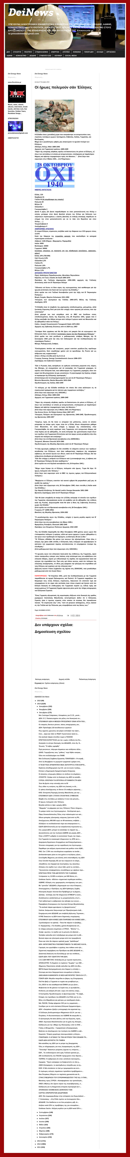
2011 (39, 1147)
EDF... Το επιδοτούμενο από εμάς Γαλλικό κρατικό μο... (59, 1053)
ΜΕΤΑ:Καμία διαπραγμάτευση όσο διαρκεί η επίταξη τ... (60, 969)
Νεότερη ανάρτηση (42, 679)
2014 (39, 704)
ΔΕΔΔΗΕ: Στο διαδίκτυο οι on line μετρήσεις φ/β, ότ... (59, 1102)
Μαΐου (41, 1125)
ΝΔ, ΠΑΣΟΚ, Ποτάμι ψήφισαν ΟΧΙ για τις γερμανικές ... (59, 1003)
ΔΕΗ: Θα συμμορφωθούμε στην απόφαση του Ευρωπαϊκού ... (62, 1096)
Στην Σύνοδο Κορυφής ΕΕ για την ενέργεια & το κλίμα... (59, 861)
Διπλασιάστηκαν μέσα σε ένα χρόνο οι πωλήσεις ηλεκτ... (60, 854)
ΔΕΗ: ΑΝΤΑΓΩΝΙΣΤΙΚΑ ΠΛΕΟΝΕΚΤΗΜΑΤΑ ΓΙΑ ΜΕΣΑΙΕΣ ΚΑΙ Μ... (63, 944)
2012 (39, 1144)
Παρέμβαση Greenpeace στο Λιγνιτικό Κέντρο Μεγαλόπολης (61, 904)
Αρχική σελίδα (64, 679)
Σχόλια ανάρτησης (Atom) (54, 683)
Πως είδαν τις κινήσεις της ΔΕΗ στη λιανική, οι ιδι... (58, 786)
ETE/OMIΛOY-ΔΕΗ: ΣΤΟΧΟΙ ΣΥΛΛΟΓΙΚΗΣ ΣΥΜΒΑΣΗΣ (59, 796)
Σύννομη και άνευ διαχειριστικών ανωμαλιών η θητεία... (60, 972)
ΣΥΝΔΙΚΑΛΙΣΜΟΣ (41, 52)
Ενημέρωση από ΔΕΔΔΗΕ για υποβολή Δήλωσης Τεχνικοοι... (62, 913)
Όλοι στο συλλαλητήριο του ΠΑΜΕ (52, 755)
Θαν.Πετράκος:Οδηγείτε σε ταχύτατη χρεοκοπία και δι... (59, 1074)
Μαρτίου (42, 1131)
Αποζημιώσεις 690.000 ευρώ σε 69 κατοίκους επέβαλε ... (60, 820)
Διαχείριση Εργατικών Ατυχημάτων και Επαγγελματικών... (60, 842)
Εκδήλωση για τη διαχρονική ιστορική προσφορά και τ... (60, 1087)
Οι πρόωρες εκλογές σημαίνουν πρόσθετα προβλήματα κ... (61, 1071)
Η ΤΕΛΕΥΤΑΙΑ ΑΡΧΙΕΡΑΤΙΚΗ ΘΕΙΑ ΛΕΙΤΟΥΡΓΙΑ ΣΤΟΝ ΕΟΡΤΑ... (62, 765)
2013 (39, 1141)
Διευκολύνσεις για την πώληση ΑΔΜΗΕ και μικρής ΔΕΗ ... (60, 833)
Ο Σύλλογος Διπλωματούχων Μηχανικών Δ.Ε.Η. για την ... (60, 1012)
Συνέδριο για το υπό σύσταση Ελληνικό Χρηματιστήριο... (60, 1006)
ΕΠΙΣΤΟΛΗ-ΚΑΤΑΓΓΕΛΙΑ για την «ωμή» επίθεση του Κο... (60, 740)
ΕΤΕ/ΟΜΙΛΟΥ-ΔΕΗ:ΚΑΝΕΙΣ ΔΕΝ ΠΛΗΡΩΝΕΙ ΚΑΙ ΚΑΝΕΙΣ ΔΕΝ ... (62, 919)
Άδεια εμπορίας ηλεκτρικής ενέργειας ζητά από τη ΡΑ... (59, 817)
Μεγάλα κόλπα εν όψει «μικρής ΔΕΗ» (53, 805)
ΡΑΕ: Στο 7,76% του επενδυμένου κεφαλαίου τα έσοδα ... (60, 851)
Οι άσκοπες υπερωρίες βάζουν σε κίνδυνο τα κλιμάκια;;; (60, 774)
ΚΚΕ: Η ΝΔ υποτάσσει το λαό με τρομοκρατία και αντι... (59, 1068)
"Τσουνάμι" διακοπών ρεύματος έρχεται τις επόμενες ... (59, 1049)
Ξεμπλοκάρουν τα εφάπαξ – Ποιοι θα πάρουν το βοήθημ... (60, 923)
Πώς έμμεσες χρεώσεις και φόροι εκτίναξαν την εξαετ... (59, 731)
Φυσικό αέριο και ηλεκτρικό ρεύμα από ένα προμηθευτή (60, 938)
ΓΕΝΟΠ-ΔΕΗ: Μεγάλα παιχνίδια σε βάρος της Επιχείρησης (61, 978)
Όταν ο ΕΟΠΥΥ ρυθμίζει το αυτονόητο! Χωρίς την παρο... (60, 836)
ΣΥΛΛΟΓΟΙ (17, 52)
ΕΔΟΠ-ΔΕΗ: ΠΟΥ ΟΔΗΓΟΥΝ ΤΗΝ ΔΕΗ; (53, 957)
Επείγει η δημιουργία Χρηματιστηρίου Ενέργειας (57, 771)
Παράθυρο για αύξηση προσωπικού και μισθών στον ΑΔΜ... (61, 848)
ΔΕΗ (8, 52)
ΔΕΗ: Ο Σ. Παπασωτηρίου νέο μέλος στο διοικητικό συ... (60, 718)
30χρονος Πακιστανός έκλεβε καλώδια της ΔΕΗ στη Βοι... (60, 966)
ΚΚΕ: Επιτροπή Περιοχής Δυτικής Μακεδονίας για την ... (60, 793)
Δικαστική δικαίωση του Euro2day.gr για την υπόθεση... (60, 954)
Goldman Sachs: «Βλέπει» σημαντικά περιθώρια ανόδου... (61, 879)
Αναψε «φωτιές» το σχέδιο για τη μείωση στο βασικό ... (59, 932)
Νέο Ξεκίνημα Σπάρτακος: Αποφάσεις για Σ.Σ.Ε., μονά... (59, 715)
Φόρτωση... (39, 77)
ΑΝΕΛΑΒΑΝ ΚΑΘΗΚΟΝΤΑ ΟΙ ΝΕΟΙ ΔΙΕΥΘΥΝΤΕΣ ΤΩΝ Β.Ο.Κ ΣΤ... (63, 975)
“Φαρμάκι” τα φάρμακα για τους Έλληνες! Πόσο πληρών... (61, 808)
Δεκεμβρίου (43, 706)
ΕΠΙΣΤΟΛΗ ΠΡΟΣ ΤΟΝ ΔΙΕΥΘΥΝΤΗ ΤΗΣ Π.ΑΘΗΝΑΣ (58, 873)
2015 (39, 700)
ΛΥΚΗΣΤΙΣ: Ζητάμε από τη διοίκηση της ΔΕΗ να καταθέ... (60, 777)
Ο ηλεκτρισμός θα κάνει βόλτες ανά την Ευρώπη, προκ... (60, 1019)
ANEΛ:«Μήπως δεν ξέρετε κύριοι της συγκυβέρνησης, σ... (60, 1084)
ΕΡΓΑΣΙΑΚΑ (111, 52)
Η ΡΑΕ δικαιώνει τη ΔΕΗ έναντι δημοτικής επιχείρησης (59, 916)
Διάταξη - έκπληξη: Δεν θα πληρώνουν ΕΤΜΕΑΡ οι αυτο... (60, 895)
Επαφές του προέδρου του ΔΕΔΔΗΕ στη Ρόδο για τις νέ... (60, 997)
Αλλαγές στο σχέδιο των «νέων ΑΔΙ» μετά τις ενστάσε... (59, 867)
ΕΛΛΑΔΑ (100, 52)
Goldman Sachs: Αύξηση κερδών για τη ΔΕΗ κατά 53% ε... (60, 1108)
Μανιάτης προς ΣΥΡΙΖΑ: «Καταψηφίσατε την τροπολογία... (61, 1080)
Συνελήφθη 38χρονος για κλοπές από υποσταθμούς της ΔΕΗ (61, 858)
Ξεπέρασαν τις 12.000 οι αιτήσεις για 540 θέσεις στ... (58, 876)
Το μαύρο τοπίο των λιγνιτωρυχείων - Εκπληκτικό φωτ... (60, 811)
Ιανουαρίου (43, 1137)
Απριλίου (43, 1128)
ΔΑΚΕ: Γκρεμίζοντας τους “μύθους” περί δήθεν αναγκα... (60, 752)
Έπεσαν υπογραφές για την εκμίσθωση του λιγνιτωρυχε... (60, 845)
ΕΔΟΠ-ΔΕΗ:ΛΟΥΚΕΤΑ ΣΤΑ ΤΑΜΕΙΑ (52, 1040)
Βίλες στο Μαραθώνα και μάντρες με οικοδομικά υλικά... (60, 1000)
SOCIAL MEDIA (71, 55)
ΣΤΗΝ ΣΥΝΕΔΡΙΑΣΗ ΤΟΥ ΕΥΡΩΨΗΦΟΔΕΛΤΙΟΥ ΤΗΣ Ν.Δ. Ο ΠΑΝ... (63, 1077)
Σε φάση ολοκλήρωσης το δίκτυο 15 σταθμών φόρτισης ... (60, 789)
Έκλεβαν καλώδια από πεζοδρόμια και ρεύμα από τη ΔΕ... (61, 935)
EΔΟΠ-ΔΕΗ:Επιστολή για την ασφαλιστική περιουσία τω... (61, 827)
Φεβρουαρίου (44, 1134)
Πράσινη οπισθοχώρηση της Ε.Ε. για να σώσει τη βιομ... (60, 768)
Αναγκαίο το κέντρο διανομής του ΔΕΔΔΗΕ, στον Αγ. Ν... (60, 743)
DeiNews (30, 12)
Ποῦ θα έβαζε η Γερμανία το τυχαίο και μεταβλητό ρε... (59, 981)
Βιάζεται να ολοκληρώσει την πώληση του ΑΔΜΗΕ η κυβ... (61, 1031)
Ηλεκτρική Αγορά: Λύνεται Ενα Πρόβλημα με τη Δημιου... (60, 892)
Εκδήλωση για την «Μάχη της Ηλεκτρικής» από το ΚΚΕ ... (60, 1025)
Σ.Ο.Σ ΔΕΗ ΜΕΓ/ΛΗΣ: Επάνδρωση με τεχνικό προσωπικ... (60, 960)
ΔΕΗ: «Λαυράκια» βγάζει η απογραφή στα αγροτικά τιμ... (60, 1009)
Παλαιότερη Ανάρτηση (87, 679)
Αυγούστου (43, 1115)
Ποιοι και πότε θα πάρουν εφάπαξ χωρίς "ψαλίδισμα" (59, 941)
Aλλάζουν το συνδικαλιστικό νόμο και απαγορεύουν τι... (60, 823)
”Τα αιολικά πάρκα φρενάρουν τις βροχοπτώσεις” (57, 907)
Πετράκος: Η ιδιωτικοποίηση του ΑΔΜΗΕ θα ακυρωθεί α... (60, 1015)
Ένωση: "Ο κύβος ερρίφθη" (49, 746)
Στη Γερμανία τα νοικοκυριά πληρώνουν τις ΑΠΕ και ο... (59, 839)
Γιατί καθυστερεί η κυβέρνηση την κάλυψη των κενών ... (60, 901)
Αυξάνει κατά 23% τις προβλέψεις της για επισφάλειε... (59, 1105)
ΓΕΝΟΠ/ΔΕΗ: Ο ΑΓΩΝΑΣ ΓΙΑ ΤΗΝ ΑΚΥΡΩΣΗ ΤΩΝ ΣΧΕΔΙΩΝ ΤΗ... (63, 1037)
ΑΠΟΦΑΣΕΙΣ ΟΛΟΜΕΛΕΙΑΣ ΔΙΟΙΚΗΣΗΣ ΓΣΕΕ (55, 1090)
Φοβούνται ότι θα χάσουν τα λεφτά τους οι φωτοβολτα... (60, 988)
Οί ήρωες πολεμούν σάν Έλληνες (51, 802)
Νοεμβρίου (43, 709)
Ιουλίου (42, 1118)
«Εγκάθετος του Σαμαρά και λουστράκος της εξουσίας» (59, 864)
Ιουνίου (42, 1121)
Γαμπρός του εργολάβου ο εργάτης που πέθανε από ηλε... (61, 947)
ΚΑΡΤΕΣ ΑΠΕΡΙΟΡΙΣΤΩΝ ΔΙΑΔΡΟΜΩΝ (53, 1093)
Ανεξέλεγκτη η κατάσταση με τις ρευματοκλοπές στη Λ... (60, 898)
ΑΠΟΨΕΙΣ (66, 52)
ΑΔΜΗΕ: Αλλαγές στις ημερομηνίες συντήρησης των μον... (61, 882)
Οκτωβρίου (43, 712)
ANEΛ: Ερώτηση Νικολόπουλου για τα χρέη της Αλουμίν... (60, 1022)
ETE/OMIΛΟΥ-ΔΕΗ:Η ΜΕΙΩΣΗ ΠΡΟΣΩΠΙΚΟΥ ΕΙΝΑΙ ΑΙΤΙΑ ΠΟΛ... (62, 721)
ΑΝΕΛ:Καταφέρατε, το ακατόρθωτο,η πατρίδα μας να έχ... (60, 1065)
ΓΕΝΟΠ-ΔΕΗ (88, 52)
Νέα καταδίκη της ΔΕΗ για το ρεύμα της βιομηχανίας (58, 1043)
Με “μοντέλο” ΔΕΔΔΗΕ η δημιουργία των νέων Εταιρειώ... (60, 885)
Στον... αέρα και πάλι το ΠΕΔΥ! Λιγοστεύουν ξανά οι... (59, 734)
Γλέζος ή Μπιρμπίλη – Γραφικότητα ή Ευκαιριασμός (58, 1028)
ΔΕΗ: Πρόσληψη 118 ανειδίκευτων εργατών (55, 727)
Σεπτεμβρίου (44, 1112)
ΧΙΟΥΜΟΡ (58, 55)
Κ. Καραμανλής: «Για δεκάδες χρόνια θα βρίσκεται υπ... (59, 926)
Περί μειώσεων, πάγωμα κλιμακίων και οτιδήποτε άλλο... (60, 749)
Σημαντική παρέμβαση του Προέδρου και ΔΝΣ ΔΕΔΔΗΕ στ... (61, 950)
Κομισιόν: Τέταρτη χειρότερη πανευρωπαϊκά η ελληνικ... (60, 1034)
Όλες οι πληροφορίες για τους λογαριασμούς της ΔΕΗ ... (60, 1046)
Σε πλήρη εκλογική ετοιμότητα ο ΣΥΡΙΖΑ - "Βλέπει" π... (59, 929)
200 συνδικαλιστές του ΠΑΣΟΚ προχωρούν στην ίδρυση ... (61, 1056)
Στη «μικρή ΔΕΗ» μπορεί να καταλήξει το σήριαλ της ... (59, 830)
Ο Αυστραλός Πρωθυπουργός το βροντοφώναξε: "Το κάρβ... (61, 994)
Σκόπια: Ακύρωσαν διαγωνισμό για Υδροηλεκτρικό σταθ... (60, 910)
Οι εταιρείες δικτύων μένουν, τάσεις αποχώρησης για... (59, 724)
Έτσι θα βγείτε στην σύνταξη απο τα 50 (53, 783)
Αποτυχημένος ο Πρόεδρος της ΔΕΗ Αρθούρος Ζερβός (59, 888)
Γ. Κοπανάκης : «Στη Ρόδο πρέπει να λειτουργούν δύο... (60, 1099)
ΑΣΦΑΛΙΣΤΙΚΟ (21, 55)
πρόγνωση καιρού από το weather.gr (53, 69)
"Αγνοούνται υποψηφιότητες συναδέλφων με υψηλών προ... (61, 870)
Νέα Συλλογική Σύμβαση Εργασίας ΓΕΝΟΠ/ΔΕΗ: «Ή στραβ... (61, 758)
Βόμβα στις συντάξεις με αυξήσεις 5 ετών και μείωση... (59, 799)
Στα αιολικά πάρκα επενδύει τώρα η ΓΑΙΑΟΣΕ (56, 737)
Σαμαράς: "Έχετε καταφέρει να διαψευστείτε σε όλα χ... (59, 1062)
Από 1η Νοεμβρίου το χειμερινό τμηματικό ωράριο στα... (60, 762)
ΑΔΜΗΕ (9, 55)
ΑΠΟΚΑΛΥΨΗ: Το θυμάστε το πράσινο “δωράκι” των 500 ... (61, 963)
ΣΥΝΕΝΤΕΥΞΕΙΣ (45, 55)
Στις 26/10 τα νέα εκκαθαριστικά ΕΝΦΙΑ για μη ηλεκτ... (59, 984)
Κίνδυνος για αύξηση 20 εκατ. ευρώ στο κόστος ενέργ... (59, 991)
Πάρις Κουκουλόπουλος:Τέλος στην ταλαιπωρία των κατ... (60, 814)
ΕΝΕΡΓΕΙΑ (55, 52)
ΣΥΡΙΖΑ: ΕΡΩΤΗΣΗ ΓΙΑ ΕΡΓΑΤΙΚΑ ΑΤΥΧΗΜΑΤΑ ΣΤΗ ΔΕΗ (60, 780)
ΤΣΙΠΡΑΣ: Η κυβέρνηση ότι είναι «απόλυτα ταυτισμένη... (60, 1059)
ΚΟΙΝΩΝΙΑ (77, 52)
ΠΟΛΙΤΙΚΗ (28, 52)
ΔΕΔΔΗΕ (33, 55)
